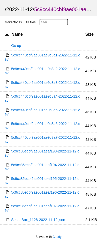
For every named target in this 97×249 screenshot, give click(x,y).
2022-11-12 (19, 9)
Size (89, 34)
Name (17, 34)
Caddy (57, 237)
